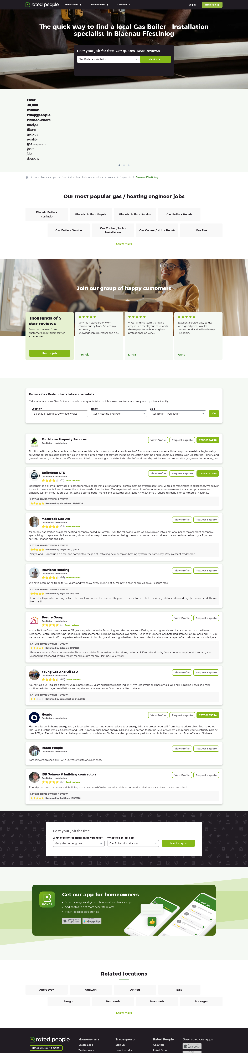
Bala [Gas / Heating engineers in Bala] (179, 941)
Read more (84, 288)
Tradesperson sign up (46, 999)
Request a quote (182, 391)
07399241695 (208, 424)
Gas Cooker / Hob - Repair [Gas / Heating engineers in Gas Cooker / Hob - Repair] (157, 181)
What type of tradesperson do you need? (77, 789)
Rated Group (160, 1001)
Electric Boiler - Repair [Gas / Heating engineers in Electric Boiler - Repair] (90, 165)
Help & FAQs (86, 1012)
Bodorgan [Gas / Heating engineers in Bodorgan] (201, 952)
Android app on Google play (91, 872)
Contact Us (113, 1040)
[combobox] (60, 365)
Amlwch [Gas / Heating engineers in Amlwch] (91, 941)
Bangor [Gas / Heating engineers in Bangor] (69, 952)
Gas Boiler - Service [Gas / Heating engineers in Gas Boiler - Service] (68, 181)
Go (214, 364)
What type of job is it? (120, 789)
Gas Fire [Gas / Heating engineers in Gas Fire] (201, 181)
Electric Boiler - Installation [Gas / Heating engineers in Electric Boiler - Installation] (46, 165)
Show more (124, 195)
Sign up (120, 996)
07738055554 (208, 666)
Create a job (86, 996)
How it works (87, 1006)
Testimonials (86, 1001)
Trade (94, 360)
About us (158, 996)
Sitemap (95, 1040)
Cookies (79, 1040)
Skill (152, 360)
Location (37, 360)
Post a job (49, 304)
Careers (157, 1006)
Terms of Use (37, 1040)
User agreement (88, 1017)
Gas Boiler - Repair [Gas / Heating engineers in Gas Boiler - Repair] (179, 165)
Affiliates (158, 1012)
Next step (155, 59)
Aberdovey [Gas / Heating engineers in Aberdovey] (46, 941)
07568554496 (208, 391)
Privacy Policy (59, 1040)
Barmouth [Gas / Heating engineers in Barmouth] (113, 952)
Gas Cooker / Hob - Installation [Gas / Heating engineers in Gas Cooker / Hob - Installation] (113, 181)
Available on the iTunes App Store (71, 872)
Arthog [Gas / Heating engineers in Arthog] (135, 941)
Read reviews (73, 431)
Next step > (178, 794)
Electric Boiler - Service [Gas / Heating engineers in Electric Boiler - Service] (135, 165)
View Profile (158, 391)
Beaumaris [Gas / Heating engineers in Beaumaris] (157, 952)
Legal (156, 1017)
